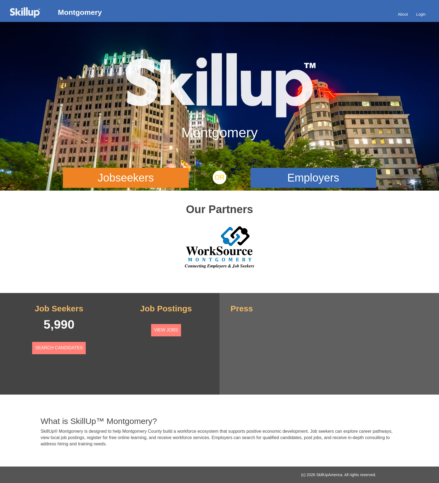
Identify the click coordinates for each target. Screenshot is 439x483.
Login (421, 14)
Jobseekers (126, 178)
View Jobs (166, 330)
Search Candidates (59, 347)
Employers (313, 178)
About (403, 14)
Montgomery (80, 12)
